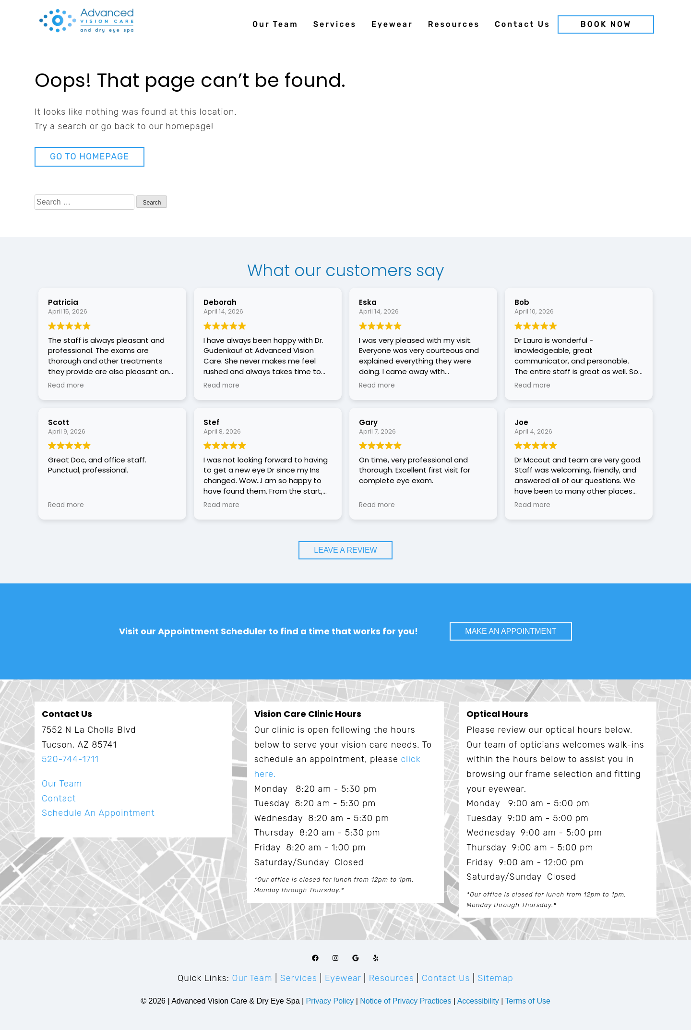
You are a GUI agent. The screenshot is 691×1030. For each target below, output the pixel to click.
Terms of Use (527, 1001)
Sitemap (495, 978)
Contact (59, 798)
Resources (454, 24)
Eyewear (392, 24)
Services (335, 24)
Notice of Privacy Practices (405, 1001)
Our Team (275, 24)
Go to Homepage (89, 156)
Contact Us (522, 24)
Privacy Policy (331, 1001)
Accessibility (478, 1001)
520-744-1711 (70, 759)
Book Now (606, 24)
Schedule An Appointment (98, 813)
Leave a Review (345, 550)
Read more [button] (66, 385)
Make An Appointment (510, 631)
